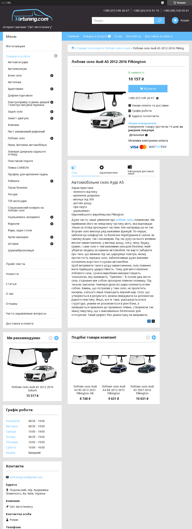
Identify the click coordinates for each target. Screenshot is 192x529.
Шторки (13, 243)
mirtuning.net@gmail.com (26, 477)
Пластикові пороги (20, 161)
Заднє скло (15, 111)
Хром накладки (18, 237)
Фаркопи (13, 223)
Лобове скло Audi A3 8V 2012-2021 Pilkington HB (85, 390)
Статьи (11, 283)
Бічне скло (15, 75)
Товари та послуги (89, 48)
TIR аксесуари (17, 201)
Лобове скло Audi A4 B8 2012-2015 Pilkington (113, 390)
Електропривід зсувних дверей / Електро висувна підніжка (28, 104)
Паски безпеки (17, 187)
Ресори (12, 194)
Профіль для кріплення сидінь (28, 174)
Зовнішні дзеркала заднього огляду (27, 153)
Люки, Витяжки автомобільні (27, 145)
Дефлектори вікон (20, 95)
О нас (118, 36)
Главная (73, 36)
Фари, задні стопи (20, 230)
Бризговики (15, 89)
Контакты (133, 36)
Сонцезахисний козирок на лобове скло (26, 209)
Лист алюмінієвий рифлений (26, 131)
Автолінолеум (17, 69)
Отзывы (11, 303)
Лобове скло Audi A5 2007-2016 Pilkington (142, 390)
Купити (150, 88)
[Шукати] (159, 20)
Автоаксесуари (18, 62)
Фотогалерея (15, 46)
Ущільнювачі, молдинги (24, 217)
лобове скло (124, 220)
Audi (127, 48)
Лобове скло (113, 48)
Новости (12, 274)
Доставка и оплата (158, 36)
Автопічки (14, 82)
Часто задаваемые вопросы (26, 313)
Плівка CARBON (18, 167)
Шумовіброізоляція (21, 250)
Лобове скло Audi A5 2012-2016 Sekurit (32, 388)
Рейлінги (13, 181)
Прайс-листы (15, 264)
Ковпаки (13, 125)
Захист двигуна (18, 118)
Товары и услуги (95, 36)
